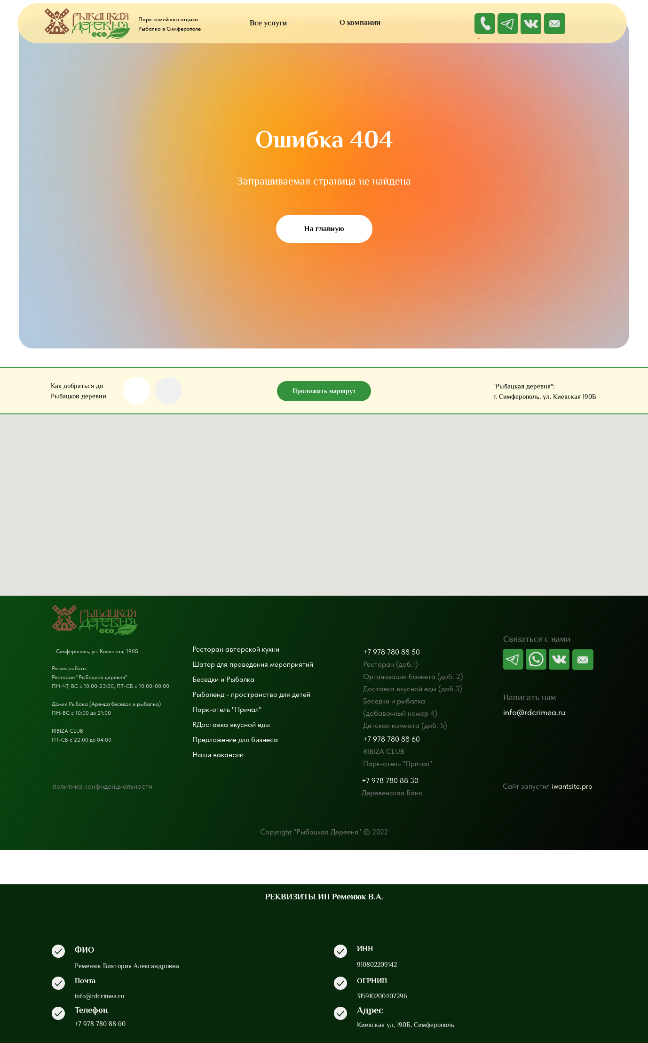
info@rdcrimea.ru (534, 712)
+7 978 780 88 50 (391, 651)
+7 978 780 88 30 (390, 780)
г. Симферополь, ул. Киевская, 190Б (94, 651)
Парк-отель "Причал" (226, 709)
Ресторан (207, 649)
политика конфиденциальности (102, 786)
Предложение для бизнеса (235, 739)
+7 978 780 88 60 (391, 739)
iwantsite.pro (572, 786)
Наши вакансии (218, 754)
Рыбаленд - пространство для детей (251, 694)
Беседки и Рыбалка (223, 679)
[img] (554, 23)
